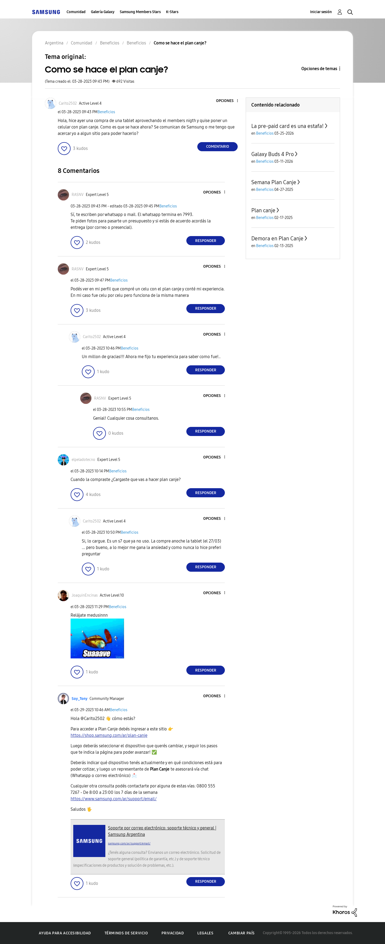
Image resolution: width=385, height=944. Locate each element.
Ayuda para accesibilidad (65, 933)
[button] (228, 101)
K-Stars (172, 12)
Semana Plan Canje (273, 182)
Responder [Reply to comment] (205, 240)
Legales (205, 933)
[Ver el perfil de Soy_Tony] (79, 698)
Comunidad (76, 12)
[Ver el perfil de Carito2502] (68, 103)
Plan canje (263, 210)
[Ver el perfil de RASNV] (78, 194)
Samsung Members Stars (140, 12)
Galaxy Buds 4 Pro (272, 154)
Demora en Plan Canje (277, 238)
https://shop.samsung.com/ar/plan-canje (109, 735)
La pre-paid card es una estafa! (287, 126)
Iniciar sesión (321, 12)
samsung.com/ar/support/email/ (129, 843)
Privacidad (172, 933)
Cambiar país (241, 933)
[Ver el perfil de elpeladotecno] (83, 459)
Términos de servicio (126, 933)
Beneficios (106, 112)
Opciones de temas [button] (319, 68)
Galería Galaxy (102, 12)
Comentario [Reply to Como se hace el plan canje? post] (217, 146)
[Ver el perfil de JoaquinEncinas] (85, 595)
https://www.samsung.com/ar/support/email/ (114, 798)
